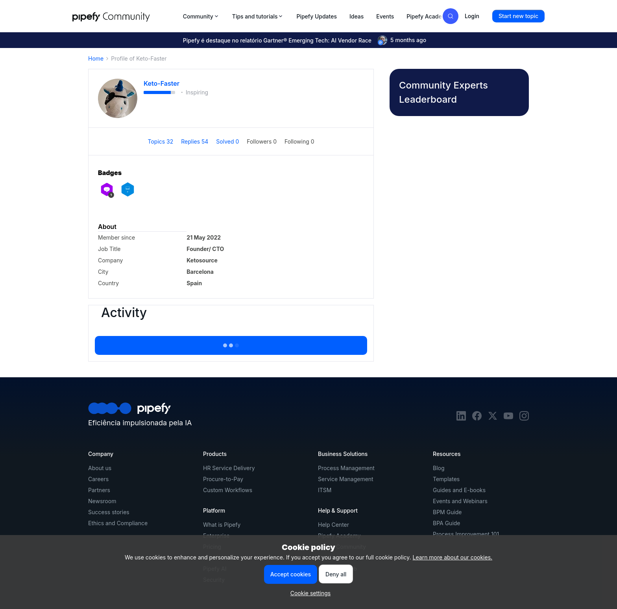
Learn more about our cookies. (453, 557)
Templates (446, 479)
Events (385, 16)
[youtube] (508, 418)
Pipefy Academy (428, 16)
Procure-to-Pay (223, 479)
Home (95, 58)
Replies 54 (195, 141)
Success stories (108, 512)
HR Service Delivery (229, 468)
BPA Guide (446, 523)
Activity (124, 312)
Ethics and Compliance (118, 523)
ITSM (324, 490)
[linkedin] (461, 418)
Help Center (333, 524)
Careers (98, 479)
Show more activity (231, 343)
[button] (518, 16)
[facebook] (477, 418)
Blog (439, 468)
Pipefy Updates (316, 16)
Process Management (346, 468)
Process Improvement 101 (466, 534)
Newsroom (102, 501)
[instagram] (524, 418)
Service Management (345, 479)
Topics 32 (161, 141)
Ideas (356, 16)
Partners (99, 490)
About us (99, 468)
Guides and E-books (459, 490)
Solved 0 (228, 141)
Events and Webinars (460, 501)
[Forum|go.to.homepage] (125, 16)
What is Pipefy (221, 524)
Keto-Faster (161, 83)
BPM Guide (447, 512)
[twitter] (492, 418)
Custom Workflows (227, 490)
